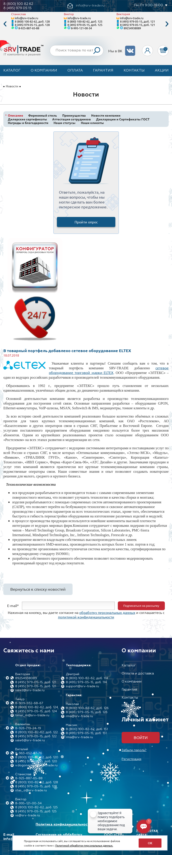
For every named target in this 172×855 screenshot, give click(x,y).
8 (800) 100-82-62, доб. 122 (36, 732)
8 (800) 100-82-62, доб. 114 (87, 678)
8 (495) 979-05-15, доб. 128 (32, 25)
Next (167, 24)
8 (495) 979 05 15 (17, 8)
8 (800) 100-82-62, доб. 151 (87, 729)
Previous (4, 24)
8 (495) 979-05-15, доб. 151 (86, 733)
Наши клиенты (92, 123)
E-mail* (13, 605)
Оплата (75, 70)
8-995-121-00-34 (81, 28)
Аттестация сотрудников (71, 119)
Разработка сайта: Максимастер (148, 835)
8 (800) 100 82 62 (18, 4)
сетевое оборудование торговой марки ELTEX (109, 370)
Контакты (134, 70)
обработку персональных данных (107, 612)
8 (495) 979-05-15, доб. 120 (36, 761)
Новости (12, 86)
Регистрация (131, 759)
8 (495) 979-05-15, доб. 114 (86, 682)
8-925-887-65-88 (28, 28)
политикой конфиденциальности (86, 617)
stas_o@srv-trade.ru (31, 790)
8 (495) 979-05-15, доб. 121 (137, 21)
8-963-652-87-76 (28, 753)
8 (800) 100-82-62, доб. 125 (84, 21)
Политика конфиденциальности (63, 824)
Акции (162, 70)
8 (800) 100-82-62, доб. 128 (32, 21)
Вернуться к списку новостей (38, 589)
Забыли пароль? (134, 750)
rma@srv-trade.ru (79, 716)
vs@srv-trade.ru (27, 815)
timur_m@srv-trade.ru (32, 715)
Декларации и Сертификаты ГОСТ (123, 119)
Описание (15, 115)
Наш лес (128, 705)
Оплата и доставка (138, 673)
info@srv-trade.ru (26, 18)
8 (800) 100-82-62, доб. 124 (36, 707)
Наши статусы (64, 123)
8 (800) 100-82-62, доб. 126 (87, 708)
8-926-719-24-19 (28, 728)
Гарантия (103, 70)
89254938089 (132, 28)
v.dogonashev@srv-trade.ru (36, 765)
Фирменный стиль (42, 115)
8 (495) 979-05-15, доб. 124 (36, 711)
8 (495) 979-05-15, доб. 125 (84, 25)
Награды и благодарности (28, 123)
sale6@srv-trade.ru (30, 740)
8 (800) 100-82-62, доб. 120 (36, 757)
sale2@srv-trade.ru (30, 690)
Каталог (12, 70)
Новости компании (105, 115)
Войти (141, 737)
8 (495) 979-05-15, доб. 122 (36, 736)
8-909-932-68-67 (29, 703)
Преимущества (74, 115)
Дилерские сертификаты (27, 119)
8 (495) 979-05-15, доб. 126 (87, 712)
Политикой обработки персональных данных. (84, 845)
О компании (44, 70)
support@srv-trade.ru (82, 686)
